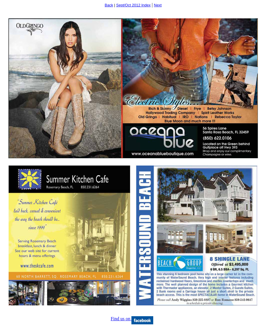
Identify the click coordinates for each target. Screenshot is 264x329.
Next (158, 5)
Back (109, 5)
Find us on (132, 318)
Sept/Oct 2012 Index (133, 5)
